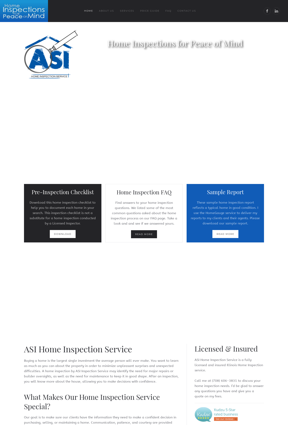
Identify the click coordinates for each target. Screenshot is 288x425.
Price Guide (149, 10)
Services (127, 10)
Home (88, 10)
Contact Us (186, 10)
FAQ (168, 10)
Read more (144, 234)
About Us (106, 10)
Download (62, 234)
